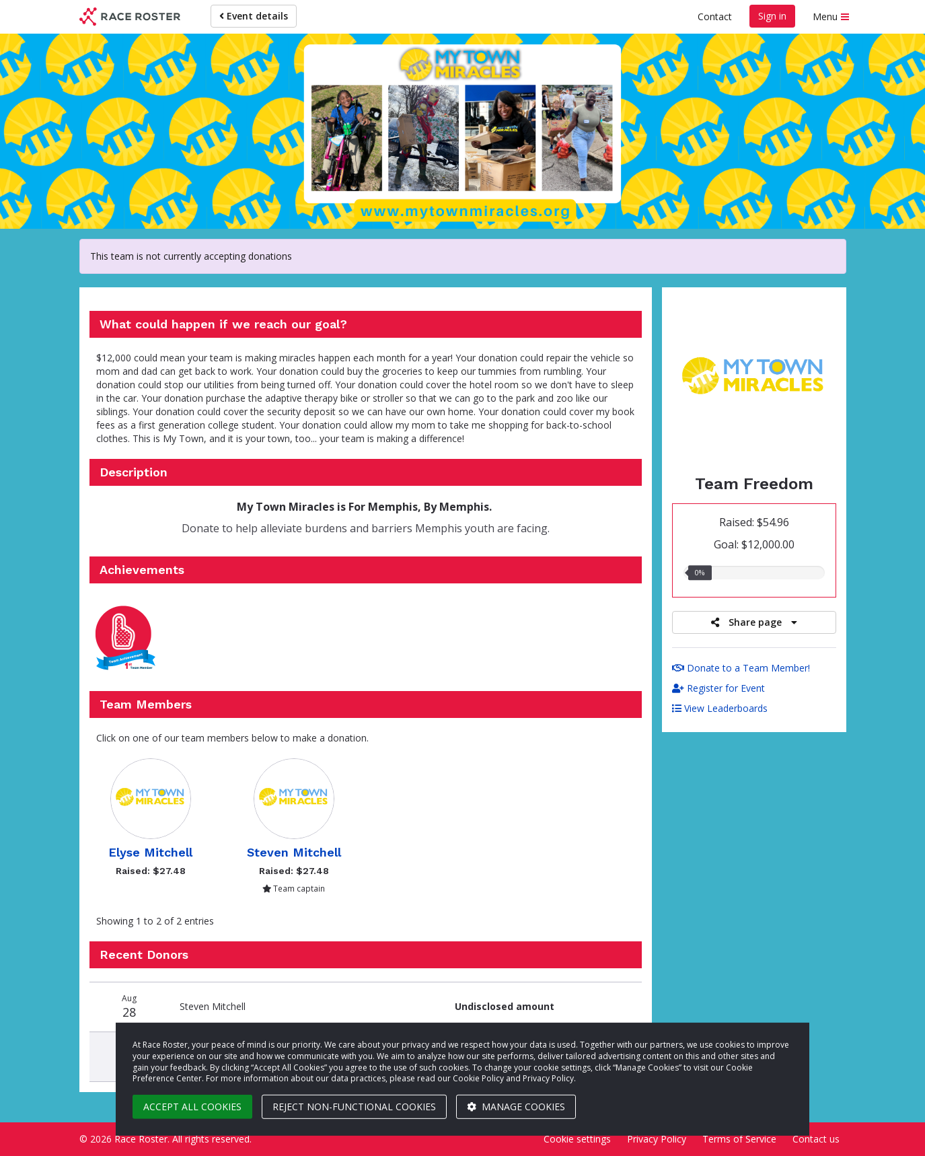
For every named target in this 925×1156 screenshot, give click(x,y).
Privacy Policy (656, 1138)
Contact (715, 16)
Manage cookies (516, 1106)
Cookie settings (577, 1138)
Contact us (816, 1138)
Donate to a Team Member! (741, 667)
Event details (253, 15)
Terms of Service (739, 1138)
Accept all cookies (192, 1106)
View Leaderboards (720, 708)
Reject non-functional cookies (354, 1106)
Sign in (772, 15)
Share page (754, 622)
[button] (127, 637)
